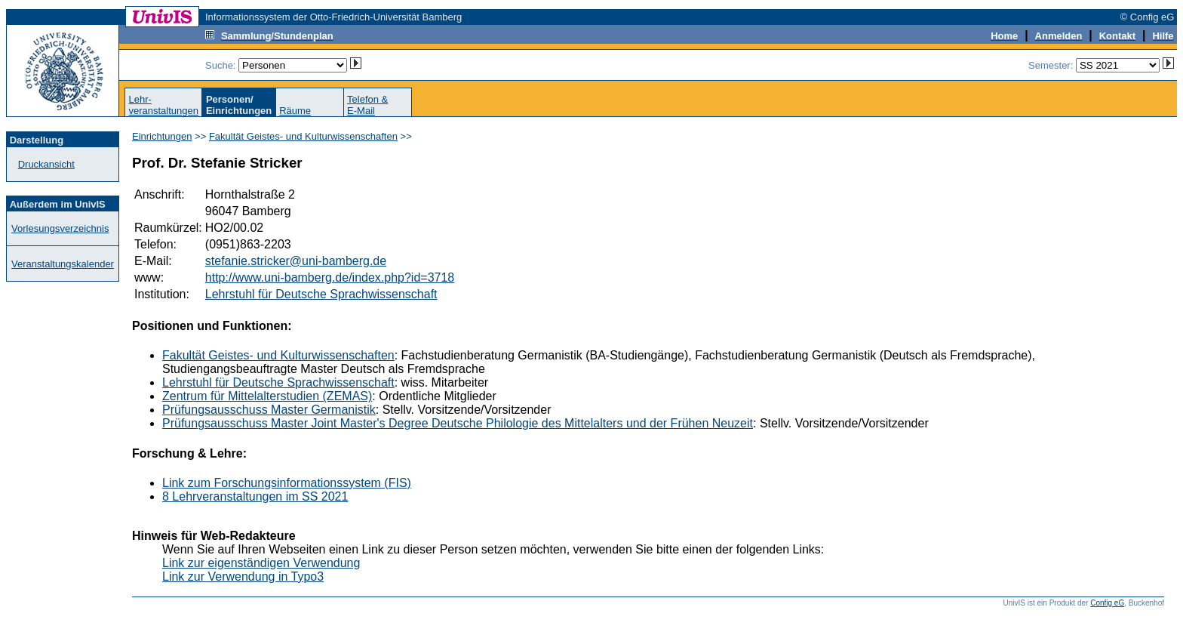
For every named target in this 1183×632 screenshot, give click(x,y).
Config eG (1107, 603)
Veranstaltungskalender (62, 264)
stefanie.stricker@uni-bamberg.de (295, 260)
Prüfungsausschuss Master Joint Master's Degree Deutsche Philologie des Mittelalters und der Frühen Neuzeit (457, 423)
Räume (295, 110)
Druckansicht (46, 164)
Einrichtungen (162, 136)
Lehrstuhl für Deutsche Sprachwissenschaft (321, 294)
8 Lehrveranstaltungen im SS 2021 (255, 496)
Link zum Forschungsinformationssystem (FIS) (286, 482)
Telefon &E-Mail (367, 105)
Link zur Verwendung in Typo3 (243, 576)
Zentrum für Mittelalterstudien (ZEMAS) (267, 396)
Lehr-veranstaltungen (163, 105)
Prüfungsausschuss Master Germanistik (269, 409)
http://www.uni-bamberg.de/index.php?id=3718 (329, 277)
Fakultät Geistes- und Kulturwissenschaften (303, 136)
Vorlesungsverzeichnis (60, 228)
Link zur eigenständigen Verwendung (261, 562)
